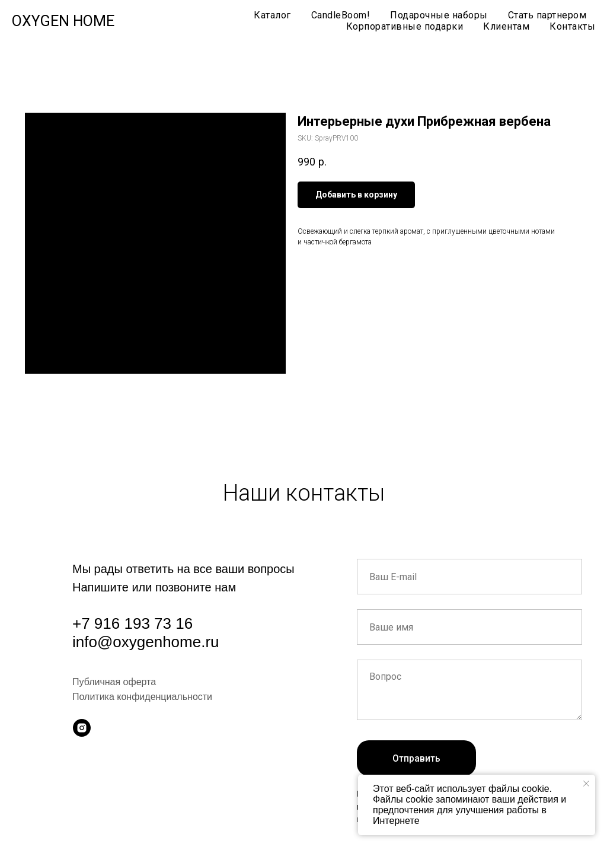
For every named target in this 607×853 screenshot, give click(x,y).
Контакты (572, 26)
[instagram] (82, 728)
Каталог (272, 15)
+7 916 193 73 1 (128, 623)
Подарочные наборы (439, 15)
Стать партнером (547, 15)
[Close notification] (586, 784)
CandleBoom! (340, 15)
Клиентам (506, 26)
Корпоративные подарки (405, 26)
